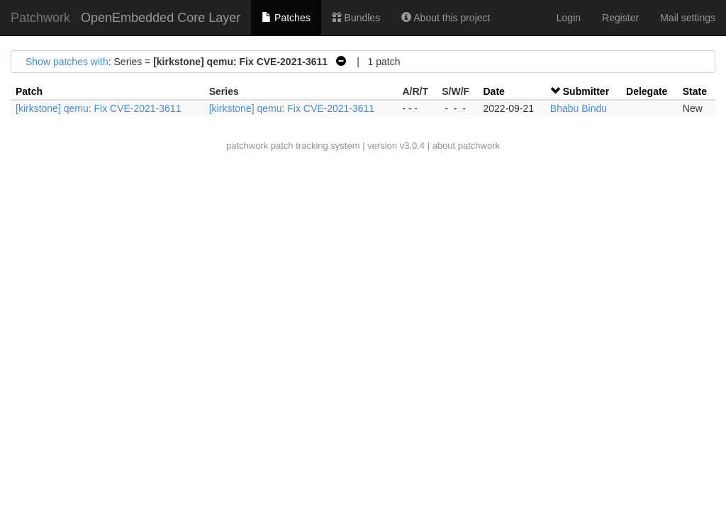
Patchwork (40, 18)
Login (569, 17)
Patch (29, 91)
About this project (445, 17)
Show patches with (67, 61)
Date (493, 91)
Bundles (356, 17)
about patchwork (466, 145)
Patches (286, 17)
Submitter (586, 91)
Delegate (646, 91)
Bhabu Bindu (578, 108)
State (695, 91)
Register (620, 17)
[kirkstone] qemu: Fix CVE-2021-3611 (98, 108)
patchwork (247, 145)
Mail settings (687, 17)
